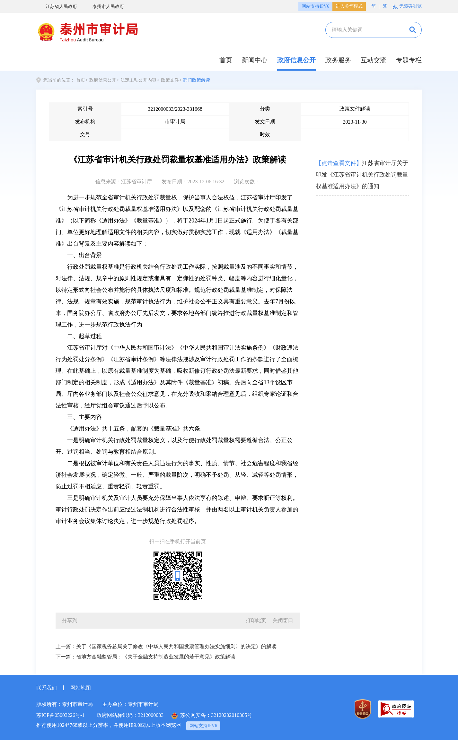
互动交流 (373, 60)
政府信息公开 (296, 60)
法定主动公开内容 (138, 80)
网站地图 (80, 688)
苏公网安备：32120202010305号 (212, 715)
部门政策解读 (196, 80)
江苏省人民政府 (56, 6)
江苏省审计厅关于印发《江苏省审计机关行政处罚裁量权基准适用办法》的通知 (362, 174)
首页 (225, 60)
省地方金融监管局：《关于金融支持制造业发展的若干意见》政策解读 (155, 656)
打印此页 (256, 620)
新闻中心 (255, 60)
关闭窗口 (283, 620)
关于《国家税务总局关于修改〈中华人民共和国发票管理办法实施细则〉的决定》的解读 (176, 646)
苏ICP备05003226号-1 (60, 715)
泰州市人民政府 (103, 6)
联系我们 (46, 688)
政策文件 (170, 80)
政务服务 (338, 60)
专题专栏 (409, 60)
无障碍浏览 (407, 6)
